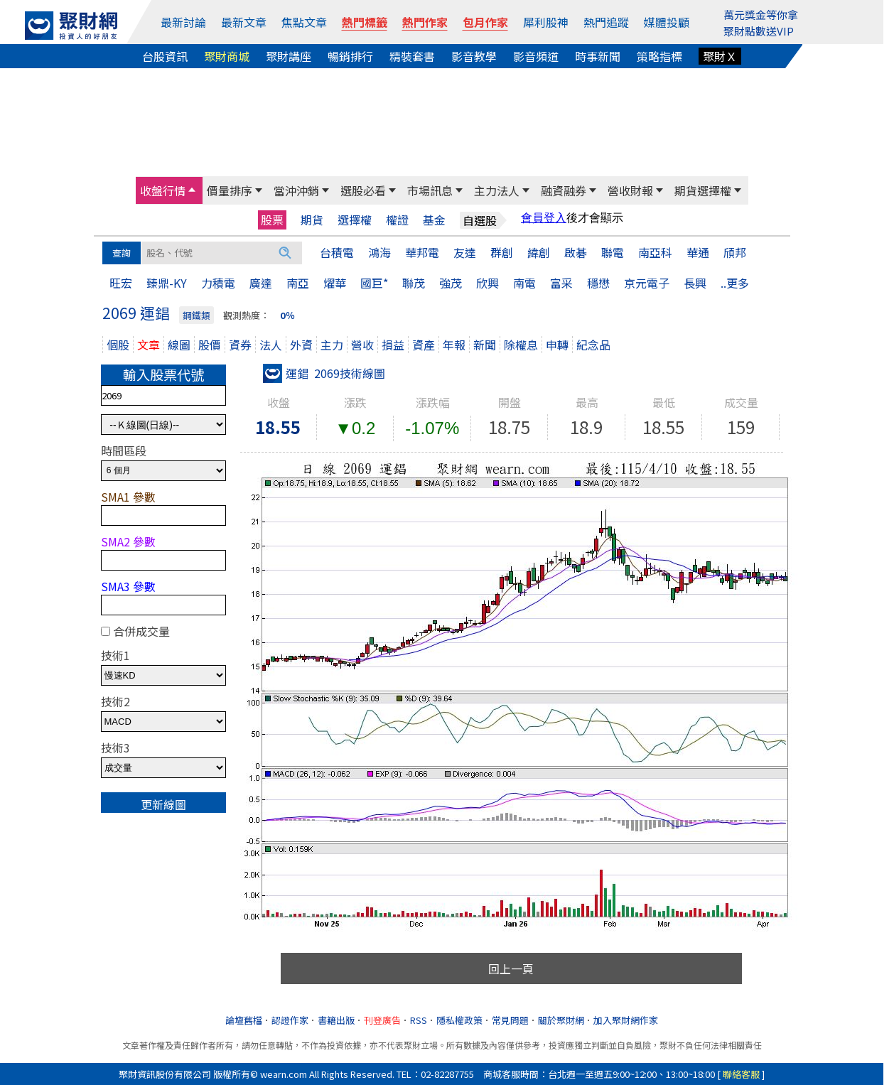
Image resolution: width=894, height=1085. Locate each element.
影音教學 (474, 56)
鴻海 (379, 252)
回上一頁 (511, 968)
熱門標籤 (364, 22)
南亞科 (655, 252)
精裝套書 (412, 56)
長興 (695, 282)
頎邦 (734, 252)
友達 (464, 252)
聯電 (612, 252)
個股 (118, 344)
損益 (393, 344)
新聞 (484, 344)
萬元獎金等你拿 (760, 14)
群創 (501, 252)
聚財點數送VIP (758, 30)
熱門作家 (425, 22)
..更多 (735, 282)
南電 (524, 282)
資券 (240, 344)
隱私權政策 (459, 1020)
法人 (270, 344)
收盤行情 (162, 190)
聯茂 (413, 282)
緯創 (538, 252)
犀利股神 (546, 22)
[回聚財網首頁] (71, 26)
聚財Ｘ (720, 56)
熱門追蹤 (606, 22)
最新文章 (243, 22)
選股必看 (363, 190)
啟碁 (575, 252)
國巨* (374, 282)
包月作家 (485, 22)
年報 (454, 344)
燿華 (334, 282)
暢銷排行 (350, 56)
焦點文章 (304, 22)
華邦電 (422, 252)
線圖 (179, 344)
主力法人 (496, 190)
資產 (423, 344)
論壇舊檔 (243, 1020)
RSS (418, 1020)
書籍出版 (336, 1020)
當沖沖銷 (296, 190)
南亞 (297, 282)
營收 (362, 344)
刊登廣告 (382, 1020)
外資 (301, 344)
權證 (397, 220)
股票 (272, 219)
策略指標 (659, 56)
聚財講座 (288, 56)
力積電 (218, 282)
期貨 (312, 220)
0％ (287, 315)
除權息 (521, 344)
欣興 (487, 282)
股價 (209, 344)
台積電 (337, 252)
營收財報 (630, 190)
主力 (332, 344)
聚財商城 (226, 56)
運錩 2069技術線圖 (324, 373)
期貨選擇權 (702, 190)
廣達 (260, 282)
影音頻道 (536, 56)
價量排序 (229, 190)
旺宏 (120, 282)
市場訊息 (430, 190)
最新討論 (183, 22)
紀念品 (593, 344)
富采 (561, 282)
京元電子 (646, 282)
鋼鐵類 (196, 315)
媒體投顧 (666, 22)
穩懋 (598, 282)
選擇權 (355, 220)
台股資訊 (165, 56)
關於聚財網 (561, 1020)
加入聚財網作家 (625, 1020)
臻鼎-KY (166, 282)
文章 (148, 344)
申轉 (557, 344)
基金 (434, 220)
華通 (697, 252)
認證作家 (289, 1020)
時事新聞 (597, 56)
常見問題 (510, 1020)
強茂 (450, 282)
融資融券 (563, 190)
